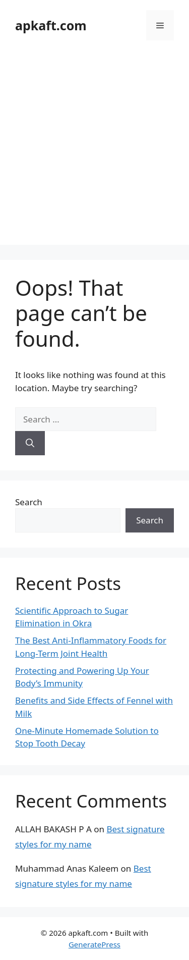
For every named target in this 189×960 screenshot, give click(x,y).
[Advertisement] (94, 150)
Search (28, 502)
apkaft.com (51, 25)
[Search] (30, 443)
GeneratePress (94, 944)
